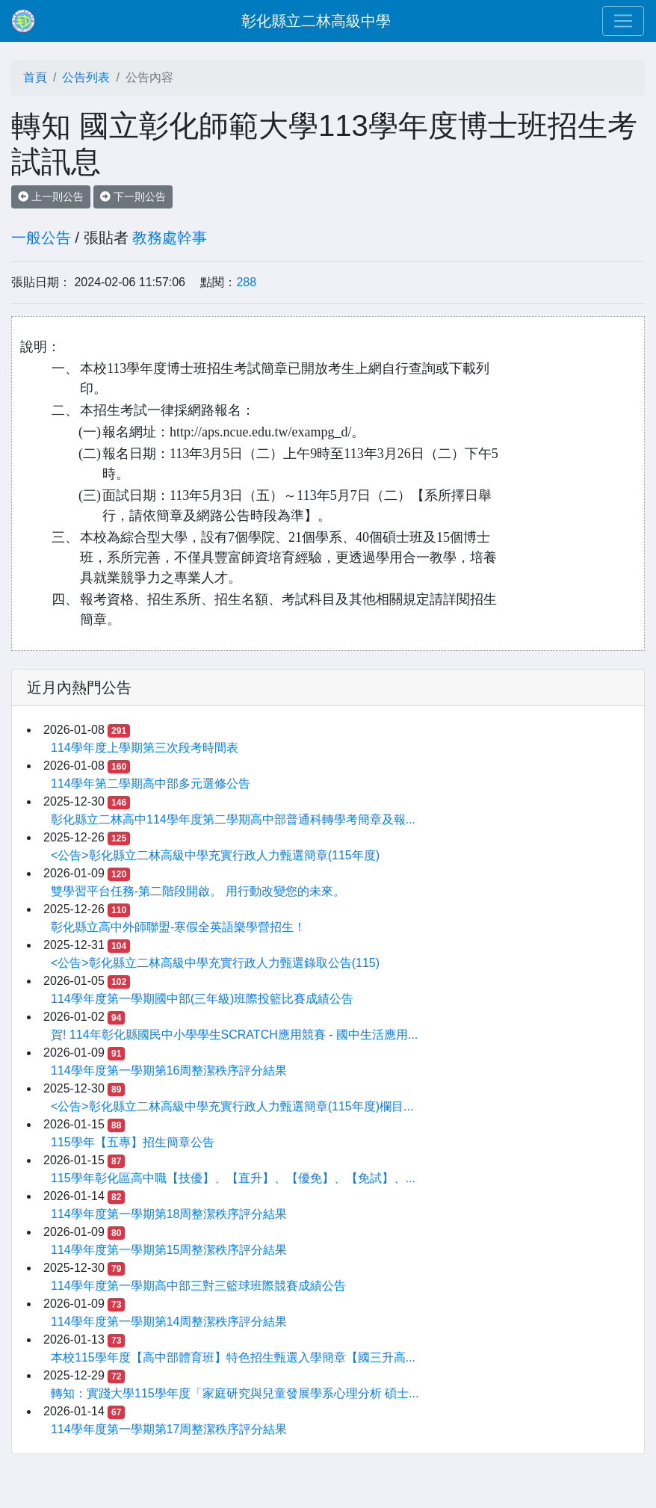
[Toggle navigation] (623, 21)
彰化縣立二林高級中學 (316, 21)
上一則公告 (51, 197)
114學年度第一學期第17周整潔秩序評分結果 (169, 1429)
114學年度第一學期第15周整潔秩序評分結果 (169, 1249)
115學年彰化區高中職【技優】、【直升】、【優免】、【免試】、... (233, 1178)
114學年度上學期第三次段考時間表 (144, 747)
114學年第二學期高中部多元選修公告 (150, 783)
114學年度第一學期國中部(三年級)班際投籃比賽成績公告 (202, 998)
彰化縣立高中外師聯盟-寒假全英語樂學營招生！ (178, 927)
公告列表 (86, 77)
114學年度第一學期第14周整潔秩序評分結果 (169, 1321)
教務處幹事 (169, 237)
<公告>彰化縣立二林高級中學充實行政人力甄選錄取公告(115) (215, 963)
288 (246, 282)
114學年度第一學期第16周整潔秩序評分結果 (169, 1070)
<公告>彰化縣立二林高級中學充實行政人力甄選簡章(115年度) (215, 855)
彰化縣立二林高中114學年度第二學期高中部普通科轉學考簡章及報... (233, 819)
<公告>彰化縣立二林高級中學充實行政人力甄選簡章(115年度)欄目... (232, 1106)
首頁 (35, 77)
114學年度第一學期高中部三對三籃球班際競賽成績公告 (198, 1285)
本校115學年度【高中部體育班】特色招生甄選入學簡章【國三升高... (233, 1357)
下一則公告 (133, 197)
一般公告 (41, 237)
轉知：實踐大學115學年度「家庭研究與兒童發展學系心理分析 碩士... (234, 1393)
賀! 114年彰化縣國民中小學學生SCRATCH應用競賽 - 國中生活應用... (234, 1034)
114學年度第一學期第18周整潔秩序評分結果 (169, 1214)
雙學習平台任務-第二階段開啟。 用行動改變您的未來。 (198, 891)
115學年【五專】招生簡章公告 (132, 1142)
